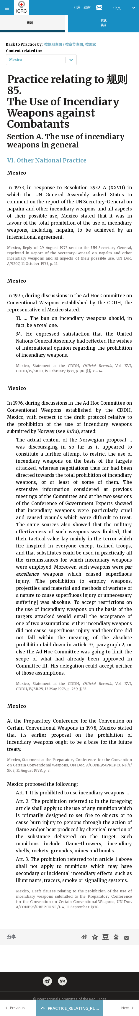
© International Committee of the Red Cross (69, 999)
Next (128, 1007)
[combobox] (9, 60)
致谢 (87, 7)
